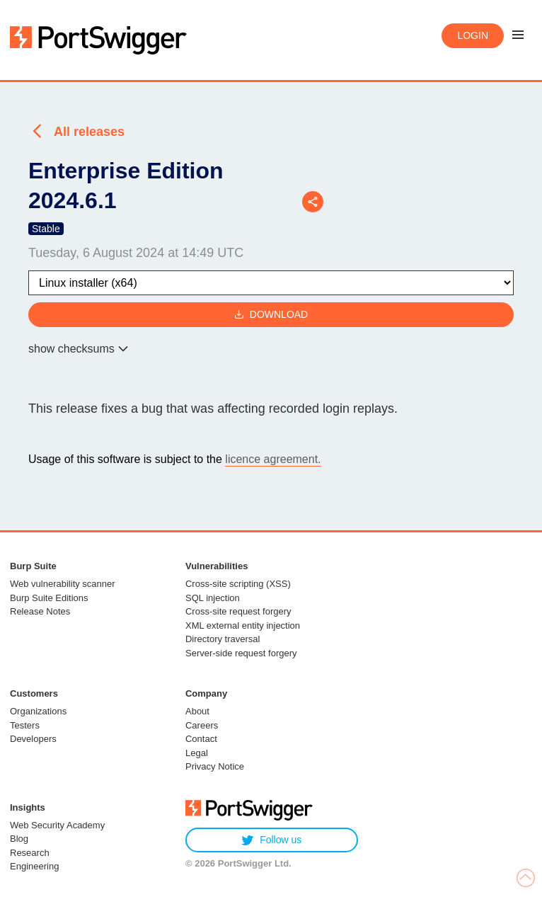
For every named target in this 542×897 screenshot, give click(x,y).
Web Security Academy (57, 825)
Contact (201, 738)
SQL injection (212, 598)
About (197, 711)
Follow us (271, 840)
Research (30, 852)
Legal (196, 753)
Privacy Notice (214, 766)
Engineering (34, 866)
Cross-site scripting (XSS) (238, 583)
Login (472, 35)
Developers (33, 738)
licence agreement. (273, 459)
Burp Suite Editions (49, 598)
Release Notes (40, 611)
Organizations (38, 711)
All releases (89, 132)
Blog (19, 838)
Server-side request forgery (241, 653)
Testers (25, 725)
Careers (201, 725)
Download (271, 314)
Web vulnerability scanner (62, 583)
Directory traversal (222, 639)
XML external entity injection (242, 625)
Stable (46, 228)
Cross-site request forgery (238, 611)
